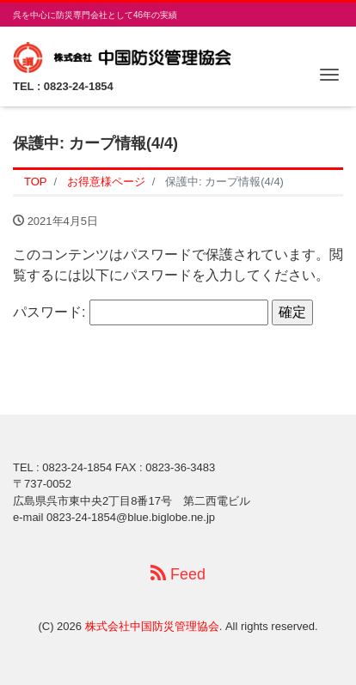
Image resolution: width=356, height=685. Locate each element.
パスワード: (140, 312)
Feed (178, 574)
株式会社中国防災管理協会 (152, 626)
